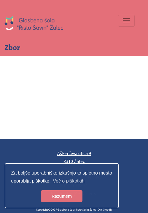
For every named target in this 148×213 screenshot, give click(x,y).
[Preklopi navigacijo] (126, 21)
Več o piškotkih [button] (69, 180)
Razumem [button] (62, 196)
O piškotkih (105, 210)
